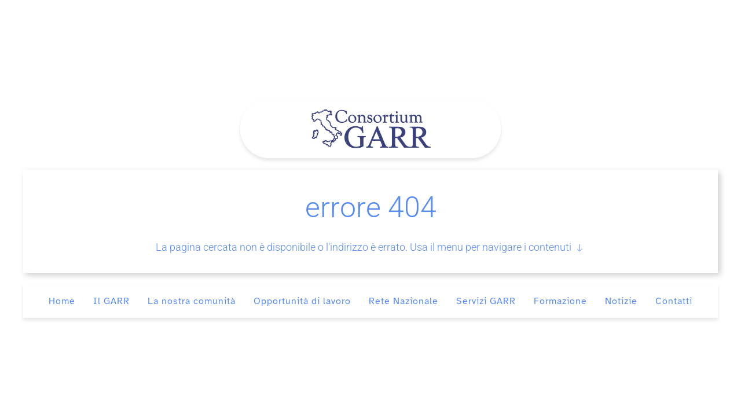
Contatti (673, 301)
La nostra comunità (192, 301)
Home (62, 301)
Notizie (621, 301)
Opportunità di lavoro (302, 301)
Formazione (560, 301)
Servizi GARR (486, 301)
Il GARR (111, 301)
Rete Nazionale (403, 301)
